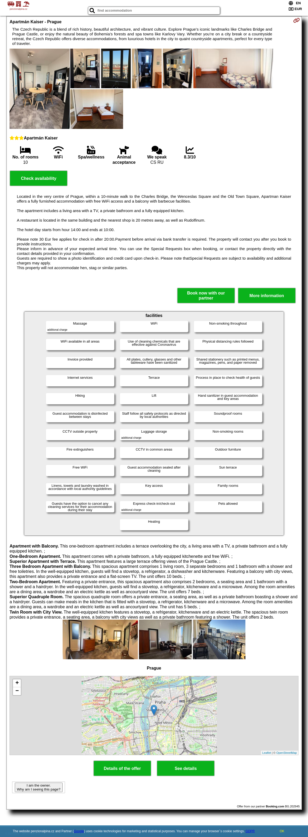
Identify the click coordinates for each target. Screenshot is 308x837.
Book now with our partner (206, 295)
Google (79, 831)
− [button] (17, 691)
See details (186, 768)
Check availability (38, 178)
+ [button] (17, 683)
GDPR (250, 831)
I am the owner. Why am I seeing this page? (38, 787)
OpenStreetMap (286, 752)
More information (266, 295)
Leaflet (266, 752)
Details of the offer (122, 768)
